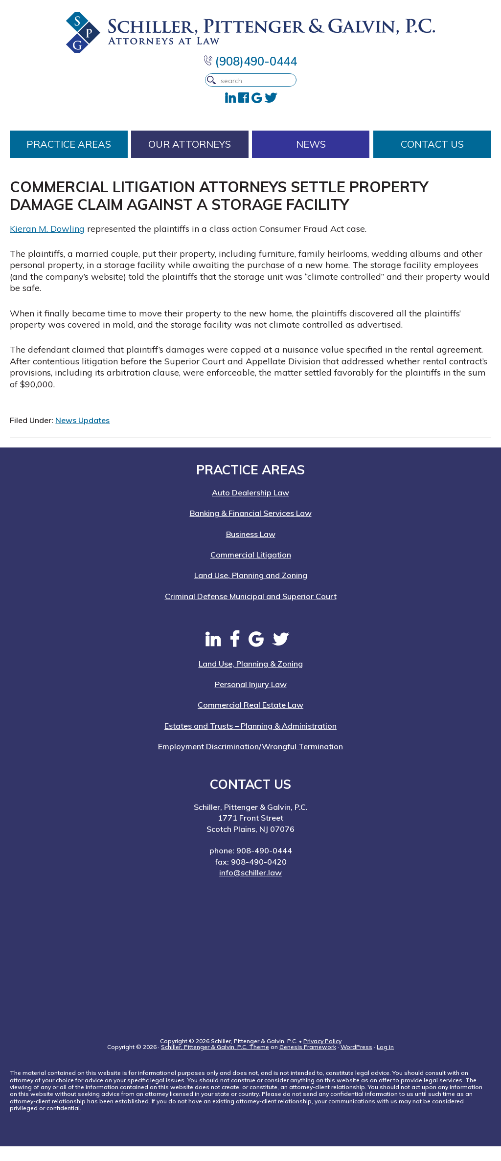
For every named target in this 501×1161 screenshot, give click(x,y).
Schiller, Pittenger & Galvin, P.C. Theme (215, 1061)
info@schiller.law (250, 887)
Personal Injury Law (251, 699)
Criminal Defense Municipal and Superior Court (251, 611)
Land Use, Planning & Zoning (251, 678)
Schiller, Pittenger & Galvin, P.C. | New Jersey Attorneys (250, 35)
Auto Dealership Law (250, 507)
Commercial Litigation (250, 569)
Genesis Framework (307, 1061)
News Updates (82, 435)
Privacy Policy (322, 1055)
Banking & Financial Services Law (251, 528)
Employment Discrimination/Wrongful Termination (250, 761)
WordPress (356, 1061)
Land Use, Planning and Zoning (250, 590)
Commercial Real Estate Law (250, 719)
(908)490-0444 (250, 66)
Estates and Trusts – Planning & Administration (250, 740)
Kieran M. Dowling (47, 243)
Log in (385, 1061)
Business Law (250, 549)
